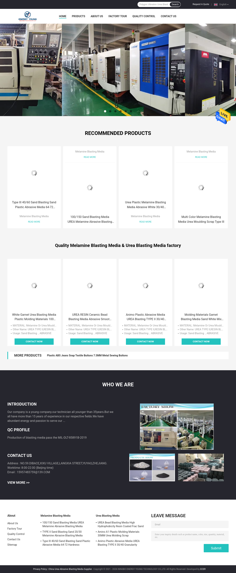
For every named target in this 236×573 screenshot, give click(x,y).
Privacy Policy (40, 569)
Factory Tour (118, 16)
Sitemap (12, 544)
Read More (34, 222)
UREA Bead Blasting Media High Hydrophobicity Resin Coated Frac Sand (121, 524)
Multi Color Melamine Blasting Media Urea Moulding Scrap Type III (201, 219)
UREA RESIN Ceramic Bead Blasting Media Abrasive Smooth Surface (89, 317)
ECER (203, 569)
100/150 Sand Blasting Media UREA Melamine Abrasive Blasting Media (89, 219)
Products (78, 16)
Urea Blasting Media (108, 515)
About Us (97, 16)
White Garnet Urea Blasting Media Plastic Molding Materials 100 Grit (34, 317)
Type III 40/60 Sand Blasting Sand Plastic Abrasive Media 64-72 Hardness (34, 205)
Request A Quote (201, 4)
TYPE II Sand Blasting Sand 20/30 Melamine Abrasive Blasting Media (62, 533)
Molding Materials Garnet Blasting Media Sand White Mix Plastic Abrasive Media (201, 317)
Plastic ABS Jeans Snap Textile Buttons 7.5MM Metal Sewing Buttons (87, 355)
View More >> (18, 482)
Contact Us (168, 16)
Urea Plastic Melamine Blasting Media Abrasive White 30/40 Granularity (145, 205)
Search (175, 4)
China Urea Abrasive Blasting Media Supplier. (70, 569)
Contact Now (34, 341)
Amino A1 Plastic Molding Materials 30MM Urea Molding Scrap (118, 533)
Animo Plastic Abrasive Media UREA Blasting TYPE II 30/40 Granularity (145, 317)
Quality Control (143, 16)
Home (62, 16)
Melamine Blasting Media (34, 216)
